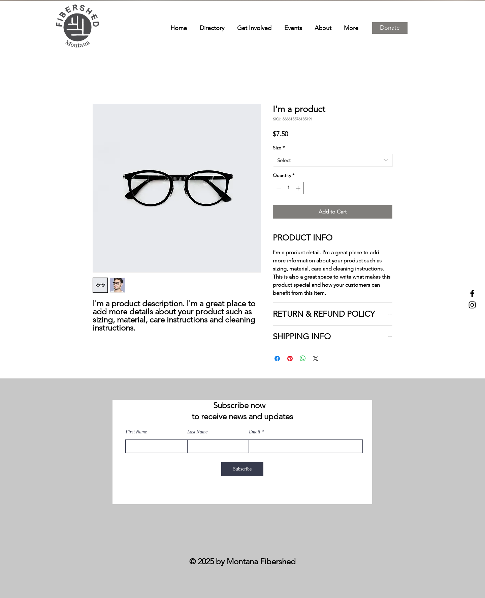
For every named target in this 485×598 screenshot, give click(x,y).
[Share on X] (316, 358)
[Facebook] (472, 293)
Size (279, 148)
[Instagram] (472, 305)
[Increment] (298, 188)
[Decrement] (278, 188)
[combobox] (332, 160)
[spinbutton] (288, 188)
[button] (390, 28)
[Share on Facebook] (277, 358)
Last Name (197, 432)
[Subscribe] (242, 469)
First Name (136, 432)
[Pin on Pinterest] (290, 358)
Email (254, 432)
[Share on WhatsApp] (303, 358)
